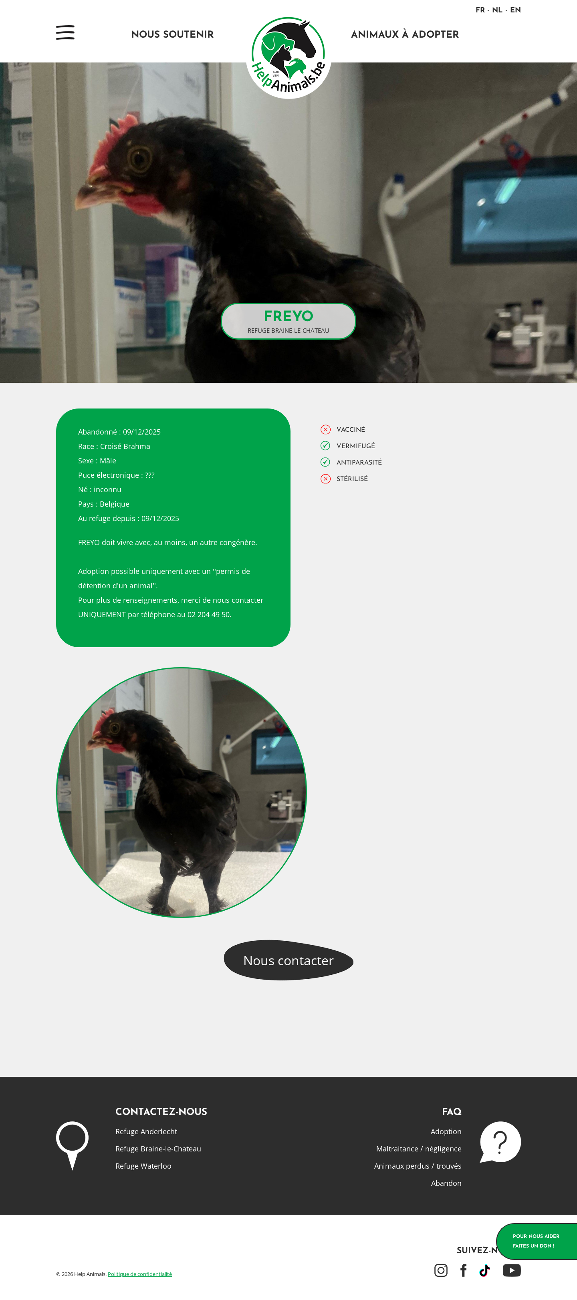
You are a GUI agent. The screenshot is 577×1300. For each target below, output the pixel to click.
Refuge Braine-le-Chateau (158, 1148)
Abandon (446, 1183)
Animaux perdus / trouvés (418, 1166)
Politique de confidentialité (140, 1274)
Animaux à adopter (405, 35)
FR (480, 10)
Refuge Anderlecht (146, 1131)
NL (497, 10)
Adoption (446, 1131)
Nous (288, 960)
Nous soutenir (172, 35)
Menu (65, 32)
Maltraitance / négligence (419, 1148)
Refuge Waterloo (143, 1166)
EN (515, 10)
